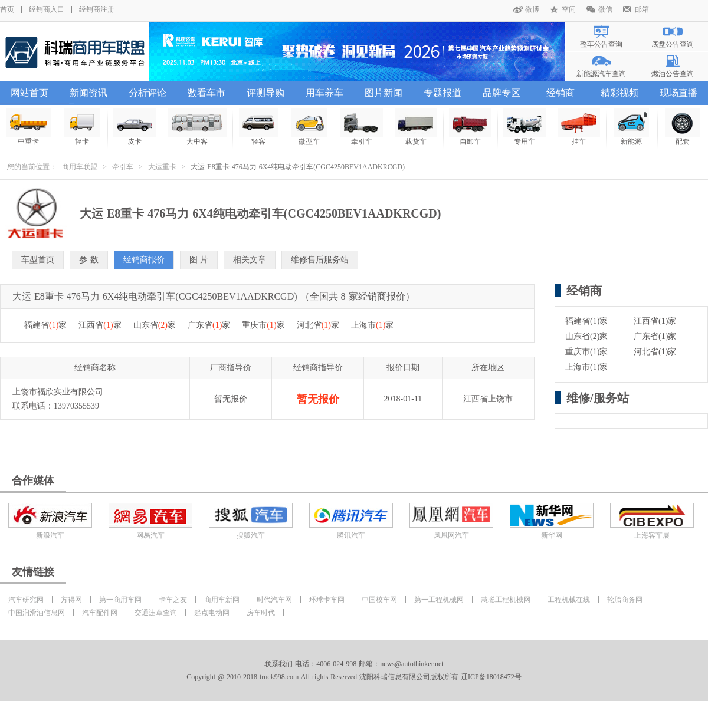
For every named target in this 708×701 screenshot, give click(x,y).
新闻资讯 (88, 93)
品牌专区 (501, 93)
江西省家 (99, 325)
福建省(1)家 (586, 321)
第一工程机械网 (439, 599)
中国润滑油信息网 (36, 612)
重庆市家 (263, 325)
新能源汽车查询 (601, 74)
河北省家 (318, 325)
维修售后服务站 (320, 259)
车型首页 (37, 259)
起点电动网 (212, 612)
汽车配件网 (99, 612)
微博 (532, 9)
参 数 (89, 259)
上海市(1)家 (586, 367)
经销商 (560, 93)
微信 (605, 9)
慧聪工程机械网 (505, 599)
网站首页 (29, 93)
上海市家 (372, 325)
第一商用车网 (120, 599)
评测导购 (265, 93)
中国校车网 (379, 599)
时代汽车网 (274, 599)
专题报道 (442, 93)
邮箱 (642, 9)
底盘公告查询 (672, 44)
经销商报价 (144, 259)
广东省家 (209, 325)
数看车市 (206, 93)
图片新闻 (383, 93)
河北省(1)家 (655, 351)
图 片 (199, 259)
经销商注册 (96, 9)
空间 (569, 9)
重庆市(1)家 (586, 351)
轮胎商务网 (625, 599)
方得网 (71, 599)
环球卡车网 (327, 599)
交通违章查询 (156, 612)
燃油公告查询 (672, 74)
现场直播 (678, 93)
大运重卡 (162, 167)
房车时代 (261, 612)
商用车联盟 (79, 167)
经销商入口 (46, 9)
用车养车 (324, 93)
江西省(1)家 (655, 321)
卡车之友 (173, 599)
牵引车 (122, 167)
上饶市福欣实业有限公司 (57, 391)
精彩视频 (619, 93)
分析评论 (147, 93)
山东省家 (154, 325)
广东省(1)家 (655, 336)
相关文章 (249, 259)
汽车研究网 (26, 599)
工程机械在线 (569, 599)
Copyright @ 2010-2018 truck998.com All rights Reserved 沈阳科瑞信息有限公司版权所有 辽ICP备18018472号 (353, 677)
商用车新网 (222, 599)
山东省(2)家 (586, 336)
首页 (7, 9)
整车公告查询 (601, 44)
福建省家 (45, 325)
